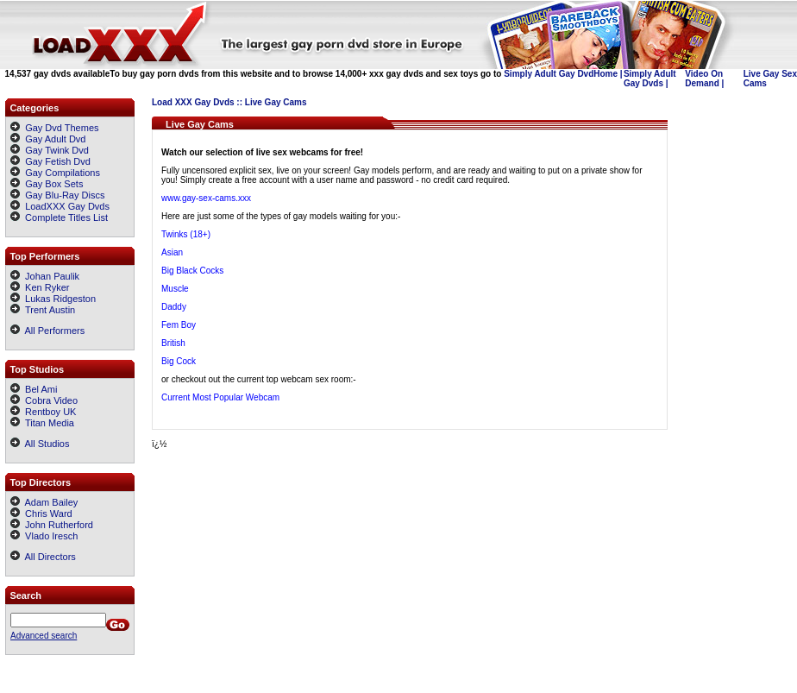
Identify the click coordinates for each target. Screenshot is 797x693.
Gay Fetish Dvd (58, 161)
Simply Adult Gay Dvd (548, 74)
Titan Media (42, 423)
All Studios (39, 443)
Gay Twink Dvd (57, 150)
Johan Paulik (44, 276)
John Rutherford (51, 525)
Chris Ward (41, 513)
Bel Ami (33, 389)
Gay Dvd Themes (61, 128)
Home (605, 74)
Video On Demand (704, 78)
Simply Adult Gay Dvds (650, 78)
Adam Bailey (44, 502)
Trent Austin (42, 310)
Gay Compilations (62, 172)
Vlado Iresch (44, 536)
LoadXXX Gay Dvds (67, 206)
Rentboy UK (43, 411)
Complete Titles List (59, 217)
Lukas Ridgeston (53, 298)
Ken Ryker (39, 287)
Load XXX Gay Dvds (193, 102)
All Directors (43, 556)
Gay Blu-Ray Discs (64, 195)
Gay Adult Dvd (55, 139)
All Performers (47, 330)
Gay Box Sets (54, 184)
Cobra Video (44, 400)
